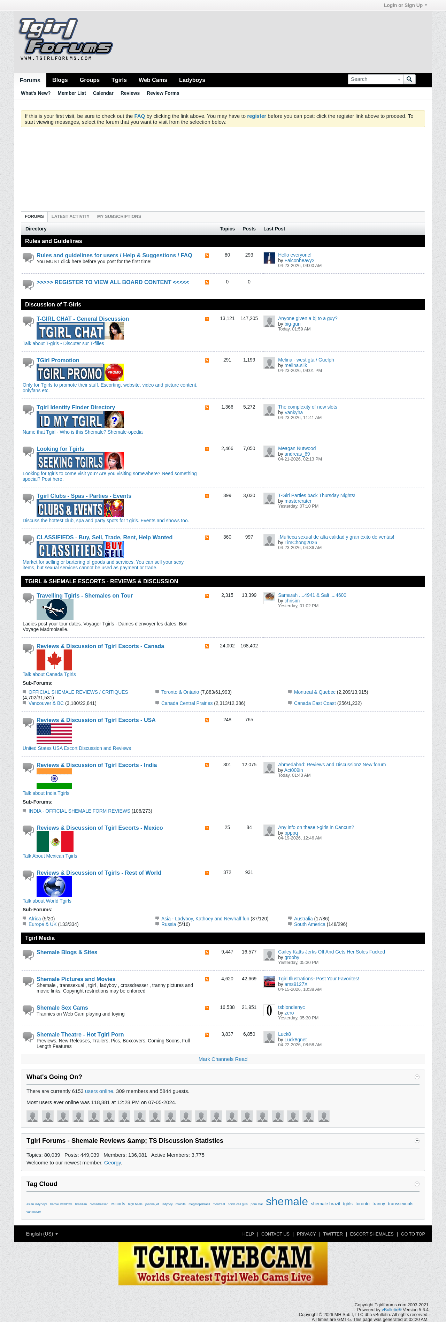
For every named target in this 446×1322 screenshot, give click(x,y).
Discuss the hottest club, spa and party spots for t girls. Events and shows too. (106, 517)
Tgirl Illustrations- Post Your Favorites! (318, 978)
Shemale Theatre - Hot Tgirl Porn (80, 1034)
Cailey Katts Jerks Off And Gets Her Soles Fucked (331, 952)
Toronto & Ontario (180, 692)
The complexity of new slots (307, 407)
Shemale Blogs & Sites (67, 952)
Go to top (413, 1234)
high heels (135, 1204)
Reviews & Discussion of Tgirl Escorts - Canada (100, 646)
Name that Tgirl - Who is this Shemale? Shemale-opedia (83, 429)
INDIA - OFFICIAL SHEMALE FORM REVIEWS (79, 811)
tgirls (347, 1203)
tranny (378, 1203)
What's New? (36, 93)
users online (99, 1091)
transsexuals (401, 1203)
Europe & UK (43, 924)
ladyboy (167, 1204)
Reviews (130, 93)
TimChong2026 (300, 542)
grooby (292, 957)
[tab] (34, 216)
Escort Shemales (372, 1234)
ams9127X (296, 984)
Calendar (103, 93)
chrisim (292, 600)
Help (248, 1234)
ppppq (291, 833)
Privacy (306, 1234)
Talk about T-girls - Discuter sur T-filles (73, 340)
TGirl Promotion (58, 360)
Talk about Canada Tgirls (49, 671)
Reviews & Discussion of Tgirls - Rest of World (99, 872)
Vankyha (294, 412)
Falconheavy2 (300, 260)
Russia (168, 924)
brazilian (81, 1204)
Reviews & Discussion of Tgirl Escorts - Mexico (100, 828)
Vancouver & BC (46, 703)
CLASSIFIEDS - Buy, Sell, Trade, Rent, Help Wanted (104, 537)
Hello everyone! (295, 255)
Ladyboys (192, 80)
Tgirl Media (40, 938)
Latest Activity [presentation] (71, 216)
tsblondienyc (291, 1007)
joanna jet (152, 1204)
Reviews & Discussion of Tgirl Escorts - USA (96, 720)
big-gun (293, 324)
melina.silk (296, 365)
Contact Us (275, 1234)
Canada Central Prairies (187, 703)
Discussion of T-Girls (53, 304)
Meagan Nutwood (297, 448)
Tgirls (119, 80)
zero (289, 1013)
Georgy (112, 1162)
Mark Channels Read (223, 1059)
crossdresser (99, 1204)
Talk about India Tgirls (47, 790)
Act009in (293, 770)
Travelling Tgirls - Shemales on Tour (85, 595)
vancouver (33, 1212)
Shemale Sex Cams (62, 1007)
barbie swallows (61, 1204)
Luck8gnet (296, 1039)
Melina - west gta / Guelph (306, 360)
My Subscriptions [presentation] (119, 216)
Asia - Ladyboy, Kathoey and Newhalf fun (205, 918)
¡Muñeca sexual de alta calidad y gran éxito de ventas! (336, 537)
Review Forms (163, 93)
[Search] (375, 79)
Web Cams (153, 80)
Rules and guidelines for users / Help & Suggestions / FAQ (114, 255)
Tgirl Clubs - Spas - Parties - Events (84, 496)
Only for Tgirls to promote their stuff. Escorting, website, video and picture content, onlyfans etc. (110, 385)
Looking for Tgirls (60, 449)
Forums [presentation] (34, 216)
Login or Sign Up (405, 5)
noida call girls (238, 1204)
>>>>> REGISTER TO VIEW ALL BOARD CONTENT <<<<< (113, 282)
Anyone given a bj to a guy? (307, 318)
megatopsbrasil (199, 1204)
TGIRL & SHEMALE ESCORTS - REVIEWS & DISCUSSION (101, 581)
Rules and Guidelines (53, 241)
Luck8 (284, 1034)
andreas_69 (297, 454)
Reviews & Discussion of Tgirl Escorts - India (97, 765)
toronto (362, 1203)
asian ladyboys (36, 1204)
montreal (219, 1204)
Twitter (333, 1234)
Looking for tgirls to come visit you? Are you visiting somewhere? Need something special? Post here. (110, 473)
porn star (257, 1204)
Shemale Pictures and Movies (76, 979)
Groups (90, 80)
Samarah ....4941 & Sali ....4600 (312, 595)
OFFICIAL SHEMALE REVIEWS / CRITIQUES (78, 692)
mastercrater (298, 501)
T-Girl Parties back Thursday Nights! (316, 495)
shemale (287, 1201)
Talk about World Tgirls (47, 898)
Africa (35, 918)
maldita (181, 1204)
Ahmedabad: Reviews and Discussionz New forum (332, 764)
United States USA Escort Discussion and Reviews (77, 745)
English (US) (42, 1234)
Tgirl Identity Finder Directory (76, 407)
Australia (303, 918)
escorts (117, 1203)
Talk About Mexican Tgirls (50, 853)
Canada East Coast (315, 703)
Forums (30, 80)
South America (309, 924)
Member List (71, 93)
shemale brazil (325, 1203)
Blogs (60, 80)
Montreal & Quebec (315, 692)
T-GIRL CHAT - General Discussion (83, 319)
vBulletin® (391, 1309)
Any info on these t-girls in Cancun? (316, 827)
